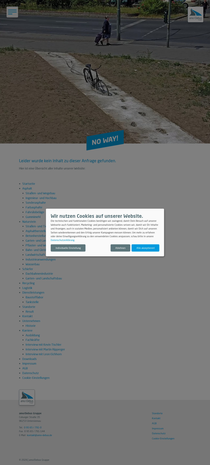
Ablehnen (120, 247)
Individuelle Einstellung (68, 247)
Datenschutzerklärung (62, 240)
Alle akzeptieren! (145, 247)
